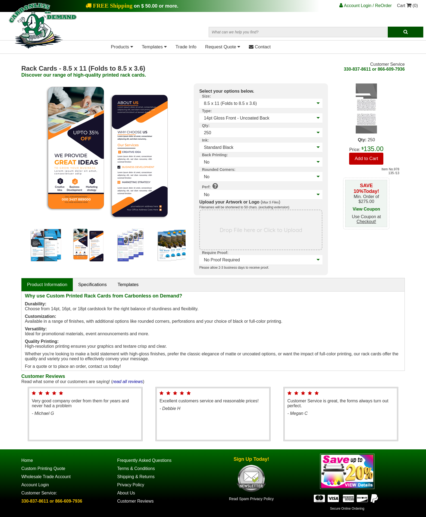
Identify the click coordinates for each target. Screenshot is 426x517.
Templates (154, 46)
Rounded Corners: (218, 169)
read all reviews (128, 381)
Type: (207, 111)
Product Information (47, 284)
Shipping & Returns (136, 476)
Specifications (92, 284)
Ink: (205, 140)
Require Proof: (215, 252)
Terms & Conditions (136, 468)
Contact (260, 46)
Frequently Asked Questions (144, 460)
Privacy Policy (130, 484)
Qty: (205, 125)
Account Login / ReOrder (365, 5)
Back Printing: (215, 155)
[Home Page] (42, 47)
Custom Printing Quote (43, 468)
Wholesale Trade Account (45, 476)
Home (27, 460)
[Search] (405, 32)
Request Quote (222, 46)
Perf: (210, 186)
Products (122, 46)
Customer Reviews (135, 501)
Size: (206, 96)
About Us (126, 493)
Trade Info (186, 46)
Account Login (35, 484)
